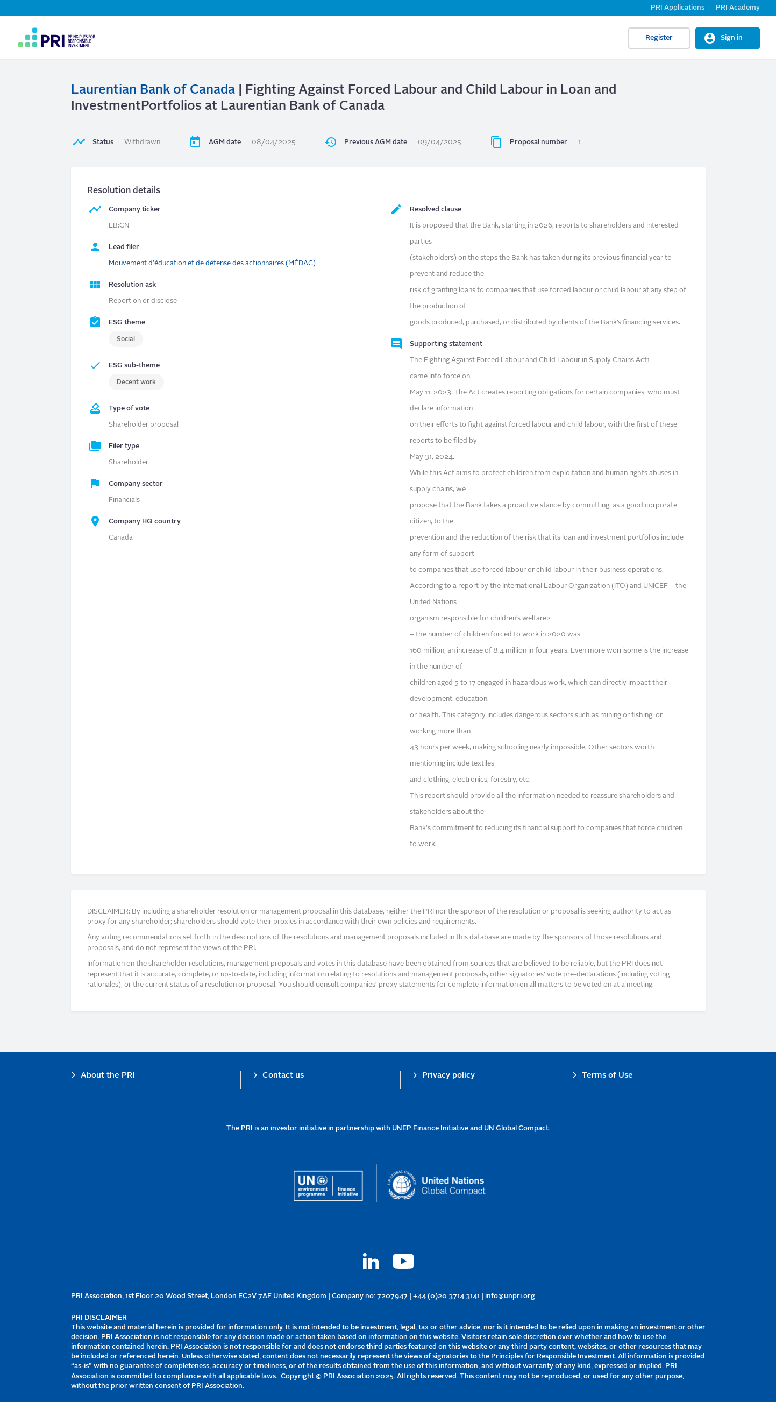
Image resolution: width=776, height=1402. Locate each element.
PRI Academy (738, 7)
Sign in (732, 37)
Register (659, 37)
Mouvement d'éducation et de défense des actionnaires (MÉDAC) (212, 263)
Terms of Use (607, 1076)
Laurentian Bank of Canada (153, 90)
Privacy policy (448, 1076)
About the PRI (107, 1076)
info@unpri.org (510, 1296)
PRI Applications (677, 7)
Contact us (283, 1076)
